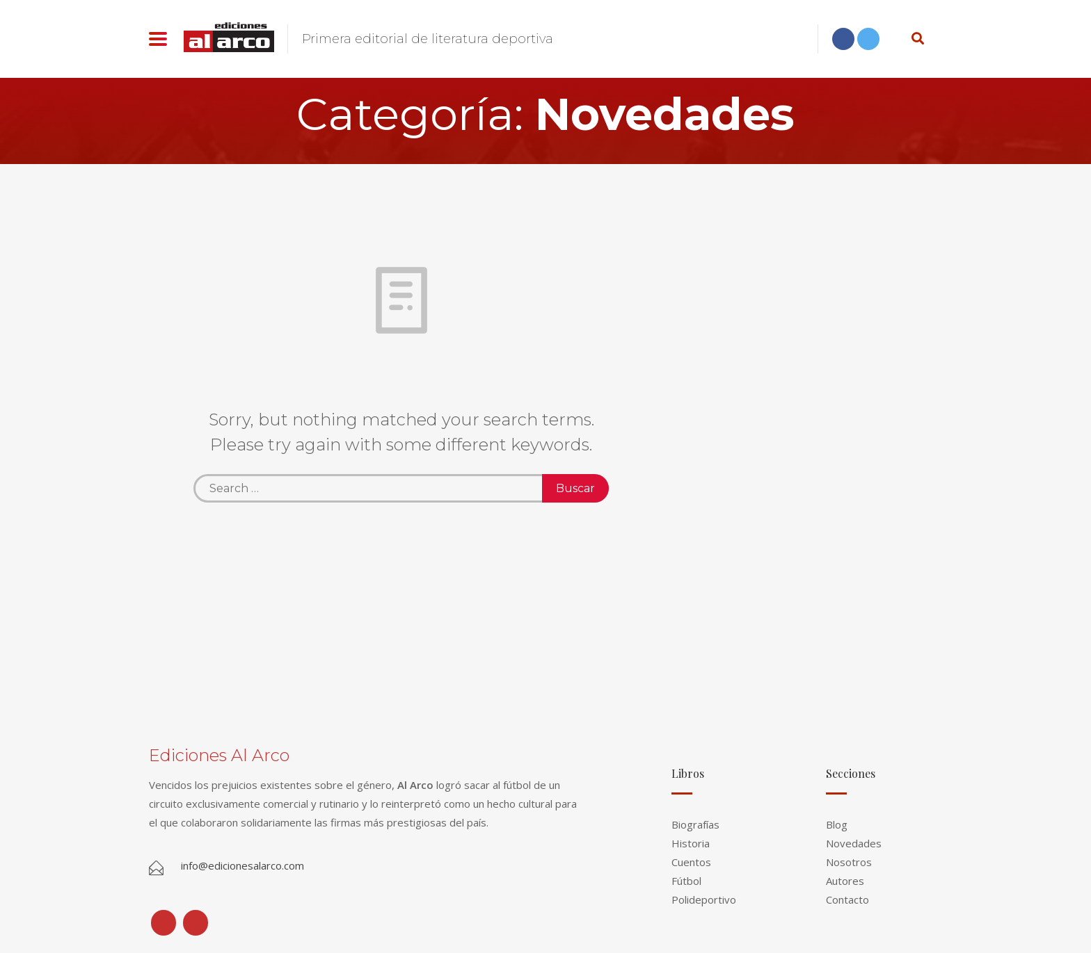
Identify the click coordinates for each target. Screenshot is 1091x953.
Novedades (854, 843)
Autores (845, 881)
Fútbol (686, 881)
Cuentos (691, 862)
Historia (690, 843)
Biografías (695, 824)
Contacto (847, 899)
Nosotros (849, 862)
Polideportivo (703, 899)
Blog (836, 824)
